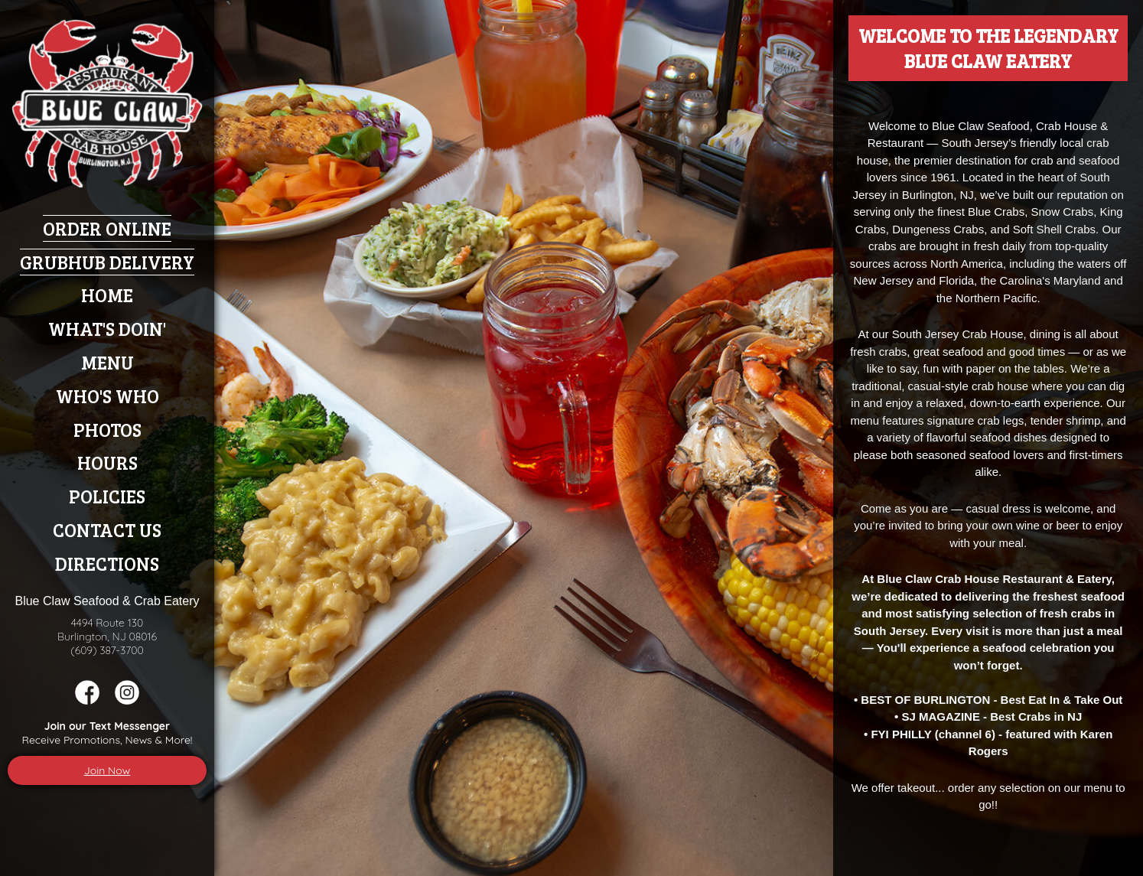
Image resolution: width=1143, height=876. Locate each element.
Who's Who (107, 396)
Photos (107, 429)
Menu (107, 362)
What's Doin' (107, 328)
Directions (107, 563)
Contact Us (107, 529)
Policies (107, 496)
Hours (107, 462)
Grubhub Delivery (107, 262)
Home (107, 295)
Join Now (107, 770)
